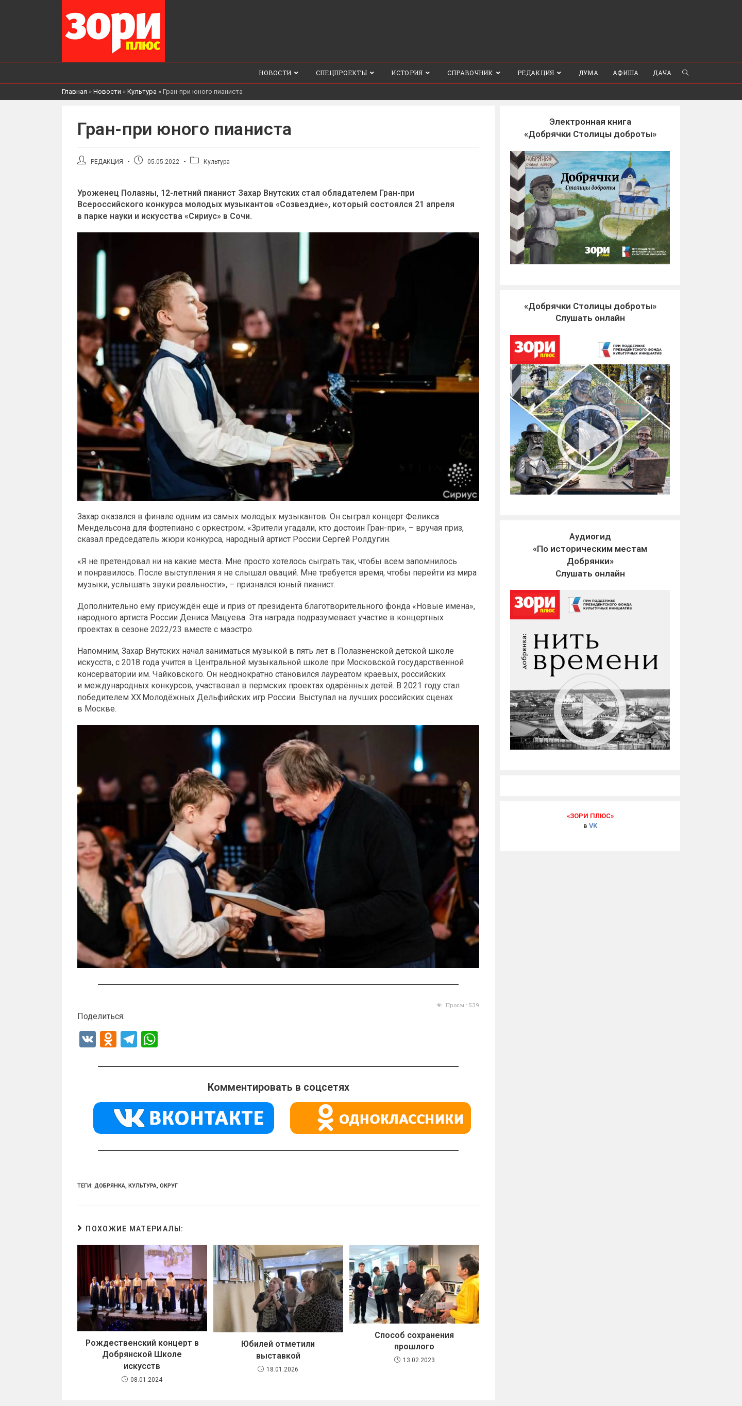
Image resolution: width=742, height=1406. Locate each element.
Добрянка (109, 1185)
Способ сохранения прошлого (414, 1340)
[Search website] (685, 72)
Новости (107, 91)
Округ (169, 1185)
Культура (142, 91)
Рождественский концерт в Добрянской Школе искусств (142, 1354)
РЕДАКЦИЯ (107, 161)
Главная (74, 91)
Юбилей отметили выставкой (278, 1349)
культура (142, 1185)
